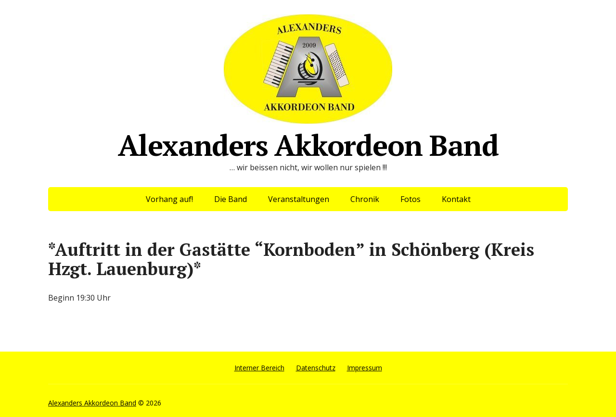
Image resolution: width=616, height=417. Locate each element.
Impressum (364, 367)
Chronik (364, 199)
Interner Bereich (259, 367)
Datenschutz (315, 367)
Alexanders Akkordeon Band (308, 85)
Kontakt (456, 199)
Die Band (230, 199)
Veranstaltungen (298, 199)
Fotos (410, 199)
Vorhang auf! (169, 199)
